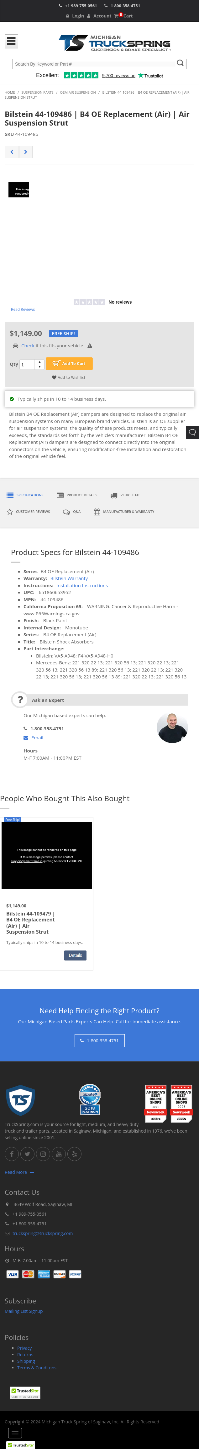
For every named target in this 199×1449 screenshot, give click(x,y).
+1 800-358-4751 (30, 1224)
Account (99, 16)
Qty (14, 364)
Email (33, 737)
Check (27, 345)
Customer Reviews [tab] (28, 512)
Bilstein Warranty (69, 578)
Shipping (26, 1361)
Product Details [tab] (77, 495)
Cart (123, 16)
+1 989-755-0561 (30, 1214)
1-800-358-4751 (125, 5)
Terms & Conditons (36, 1368)
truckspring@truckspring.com (43, 1233)
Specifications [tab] (25, 495)
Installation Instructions (82, 585)
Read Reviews (23, 309)
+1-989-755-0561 (81, 5)
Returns (25, 1354)
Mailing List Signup (24, 1311)
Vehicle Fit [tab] (125, 495)
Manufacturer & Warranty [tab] (124, 512)
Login (75, 16)
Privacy (24, 1348)
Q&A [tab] (72, 512)
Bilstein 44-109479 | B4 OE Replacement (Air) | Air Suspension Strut (30, 923)
